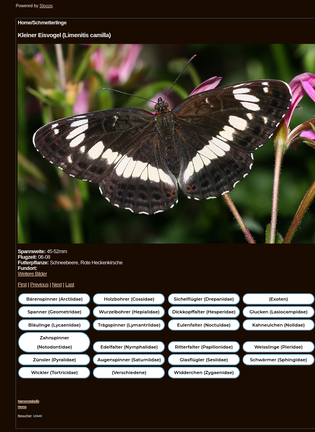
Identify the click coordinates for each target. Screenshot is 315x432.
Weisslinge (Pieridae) (278, 347)
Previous (39, 284)
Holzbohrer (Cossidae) (129, 299)
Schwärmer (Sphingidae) (278, 360)
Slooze (46, 5)
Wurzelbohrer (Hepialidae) (129, 312)
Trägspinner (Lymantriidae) (129, 325)
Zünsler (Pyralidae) (54, 360)
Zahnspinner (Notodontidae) (54, 342)
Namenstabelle (28, 401)
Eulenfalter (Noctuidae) (204, 325)
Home (22, 407)
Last (69, 284)
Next (56, 284)
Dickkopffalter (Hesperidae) (204, 312)
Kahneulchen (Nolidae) (278, 325)
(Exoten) (278, 299)
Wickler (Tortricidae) (54, 372)
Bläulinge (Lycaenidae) (54, 325)
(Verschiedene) (129, 372)
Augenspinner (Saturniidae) (129, 360)
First (22, 284)
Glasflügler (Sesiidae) (204, 360)
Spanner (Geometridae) (54, 312)
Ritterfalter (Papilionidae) (204, 347)
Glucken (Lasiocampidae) (278, 312)
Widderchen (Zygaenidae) (204, 372)
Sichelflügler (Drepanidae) (204, 299)
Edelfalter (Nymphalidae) (129, 347)
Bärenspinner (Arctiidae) (54, 299)
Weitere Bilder (32, 274)
